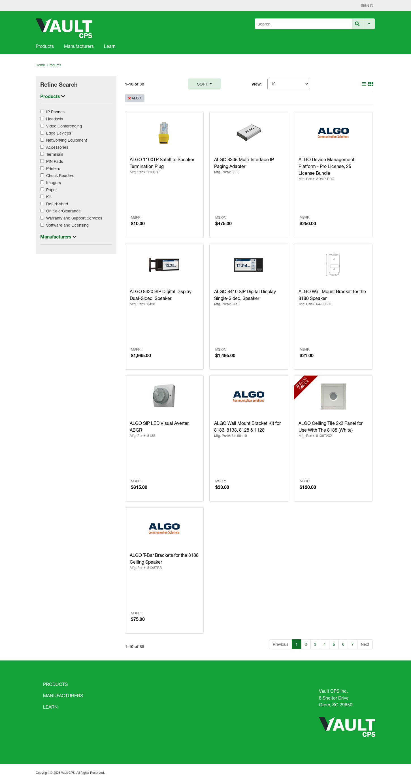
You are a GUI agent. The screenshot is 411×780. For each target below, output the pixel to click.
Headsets (54, 118)
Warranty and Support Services (74, 218)
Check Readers (60, 175)
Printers (53, 168)
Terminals (54, 154)
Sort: (202, 84)
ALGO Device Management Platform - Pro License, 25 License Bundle (326, 166)
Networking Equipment (66, 140)
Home (40, 65)
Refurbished (57, 203)
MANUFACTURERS (63, 695)
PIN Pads (54, 161)
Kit (48, 196)
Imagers (53, 182)
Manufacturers (79, 46)
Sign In (367, 5)
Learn (110, 46)
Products (45, 46)
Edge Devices (58, 133)
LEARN (50, 706)
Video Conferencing (64, 125)
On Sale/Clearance (63, 210)
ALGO (136, 98)
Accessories (57, 147)
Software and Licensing (67, 225)
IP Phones (55, 111)
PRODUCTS (55, 684)
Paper (51, 189)
